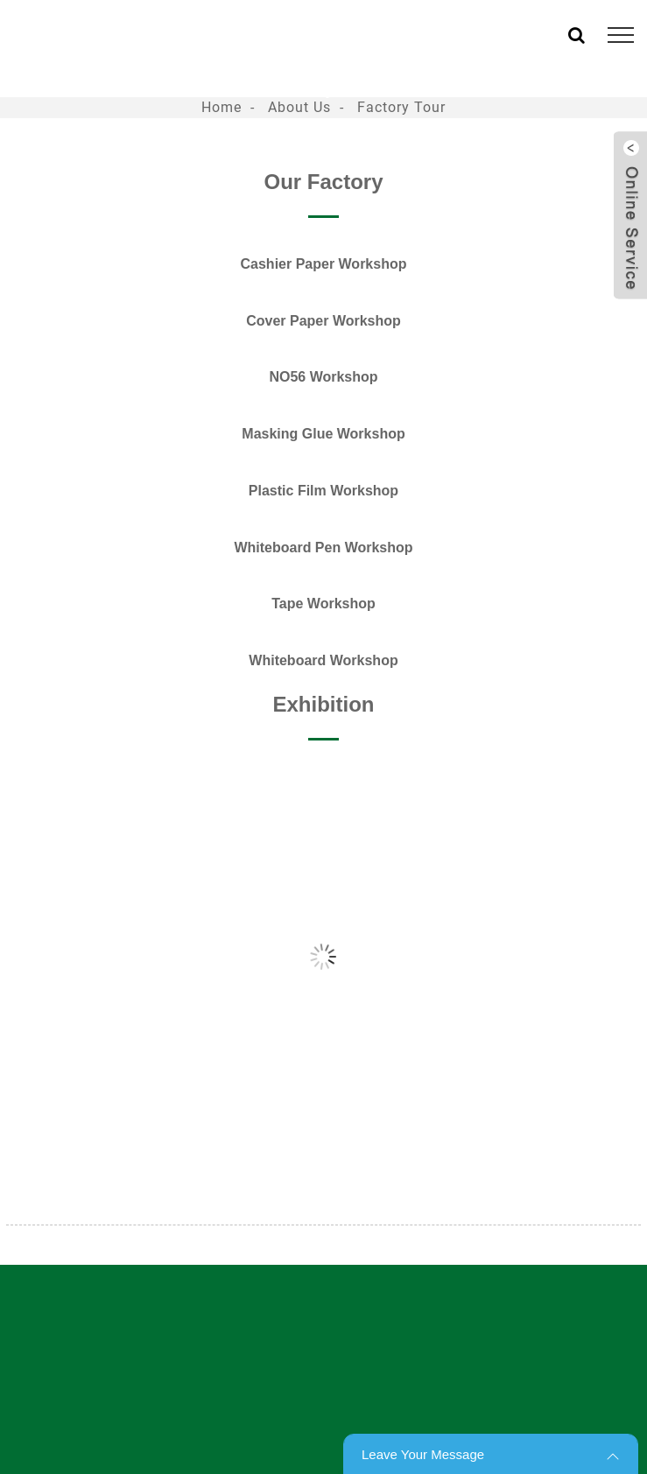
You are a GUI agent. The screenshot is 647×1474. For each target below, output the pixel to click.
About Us (299, 107)
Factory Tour (401, 107)
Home (221, 107)
